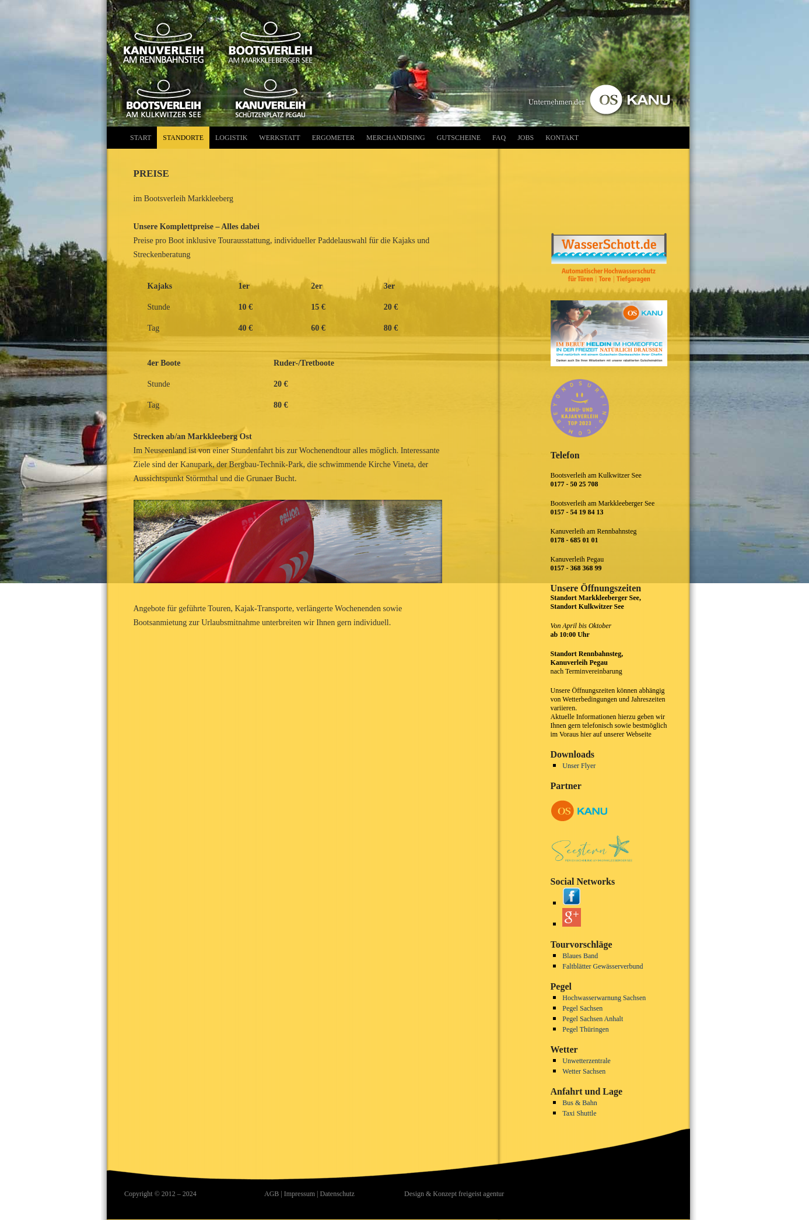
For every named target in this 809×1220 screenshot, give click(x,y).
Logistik (231, 138)
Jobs (525, 138)
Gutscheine (459, 138)
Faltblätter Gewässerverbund (602, 966)
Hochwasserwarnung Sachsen (604, 998)
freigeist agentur (481, 1194)
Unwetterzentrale (586, 1061)
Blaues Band (580, 956)
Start (140, 138)
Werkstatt (279, 138)
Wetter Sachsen (583, 1071)
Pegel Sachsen (582, 1008)
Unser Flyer (579, 766)
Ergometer (333, 138)
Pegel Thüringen (585, 1029)
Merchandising (395, 138)
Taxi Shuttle (579, 1113)
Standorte (183, 138)
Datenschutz (337, 1194)
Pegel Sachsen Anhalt (592, 1019)
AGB (271, 1194)
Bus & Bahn (579, 1103)
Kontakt (562, 138)
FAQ (499, 138)
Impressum (299, 1194)
